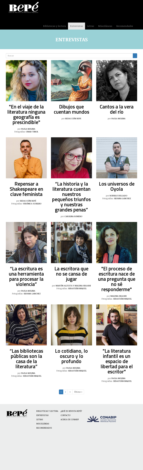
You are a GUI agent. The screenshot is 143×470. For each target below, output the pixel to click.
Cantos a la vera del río (117, 109)
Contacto (66, 415)
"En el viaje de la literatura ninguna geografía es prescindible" (26, 114)
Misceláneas (105, 26)
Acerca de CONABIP (70, 419)
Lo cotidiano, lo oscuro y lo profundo (71, 356)
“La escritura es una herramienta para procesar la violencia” (26, 276)
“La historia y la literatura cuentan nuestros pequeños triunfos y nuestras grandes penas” (71, 196)
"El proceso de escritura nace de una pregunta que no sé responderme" (116, 279)
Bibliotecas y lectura (54, 26)
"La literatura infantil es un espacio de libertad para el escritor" (117, 361)
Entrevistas (76, 26)
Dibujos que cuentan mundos (71, 109)
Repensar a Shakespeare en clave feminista (26, 189)
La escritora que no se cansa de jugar (71, 273)
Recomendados (124, 26)
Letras (90, 26)
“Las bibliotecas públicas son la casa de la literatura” (26, 358)
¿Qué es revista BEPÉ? (71, 411)
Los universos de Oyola (116, 186)
